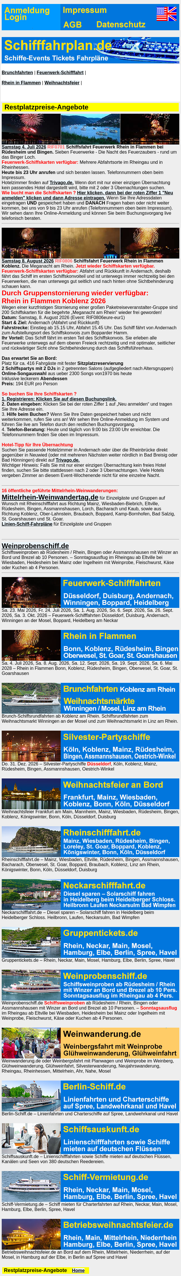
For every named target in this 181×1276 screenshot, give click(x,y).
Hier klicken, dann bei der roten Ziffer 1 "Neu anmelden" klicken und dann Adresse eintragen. (87, 195)
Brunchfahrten (17, 72)
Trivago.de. (61, 182)
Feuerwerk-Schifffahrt (60, 72)
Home (78, 1270)
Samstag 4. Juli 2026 (24, 147)
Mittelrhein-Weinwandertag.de (50, 497)
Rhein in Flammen (21, 82)
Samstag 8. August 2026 (28, 261)
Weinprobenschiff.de (35, 546)
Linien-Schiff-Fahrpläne (27, 524)
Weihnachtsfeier (62, 82)
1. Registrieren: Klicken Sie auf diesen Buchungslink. (59, 399)
